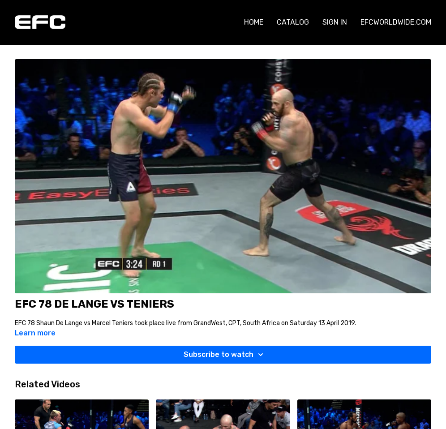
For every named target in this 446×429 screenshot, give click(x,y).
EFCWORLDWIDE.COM (395, 22)
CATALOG (293, 22)
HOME (253, 22)
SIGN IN (334, 22)
